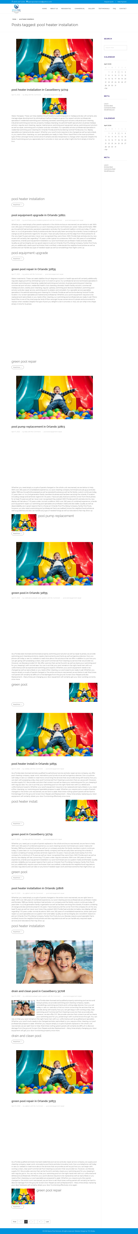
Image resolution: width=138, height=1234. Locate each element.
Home (14, 19)
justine (27, 274)
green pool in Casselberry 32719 (32, 834)
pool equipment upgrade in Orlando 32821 (38, 215)
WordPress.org (109, 110)
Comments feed (109, 107)
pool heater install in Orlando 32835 (34, 763)
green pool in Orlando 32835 (30, 592)
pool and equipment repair (53, 95)
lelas (26, 432)
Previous (19, 1221)
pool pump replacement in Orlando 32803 (38, 426)
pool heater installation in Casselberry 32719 (40, 89)
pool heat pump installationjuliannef (37, 220)
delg (26, 95)
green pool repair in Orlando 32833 (34, 1101)
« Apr (105, 88)
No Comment (36, 95)
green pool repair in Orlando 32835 (34, 269)
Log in (106, 103)
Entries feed (108, 105)
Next (42, 1221)
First (14, 1221)
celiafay (27, 769)
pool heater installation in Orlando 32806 (37, 888)
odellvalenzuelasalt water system (36, 598)
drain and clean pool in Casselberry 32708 (38, 991)
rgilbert (27, 893)
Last (47, 1221)
